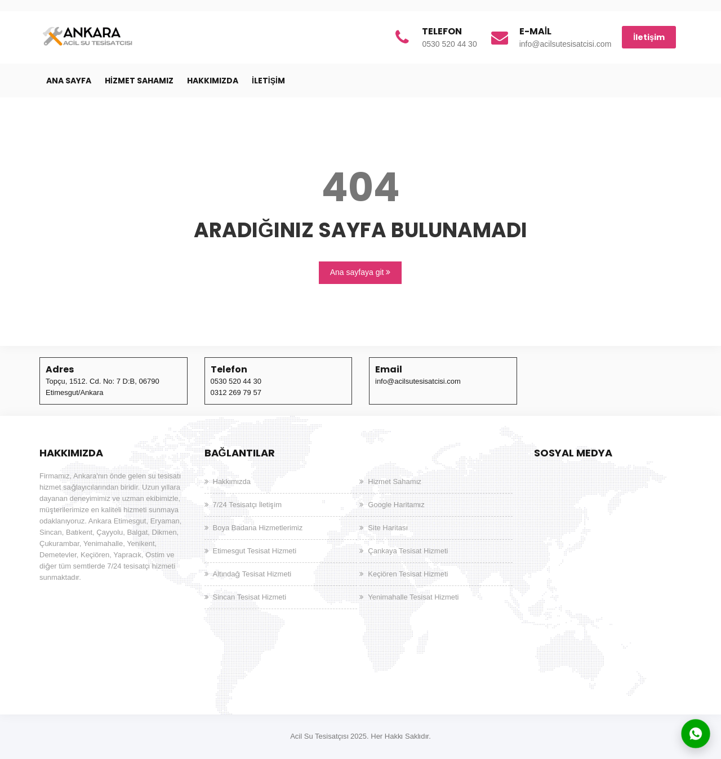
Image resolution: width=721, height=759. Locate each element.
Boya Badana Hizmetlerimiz (258, 527)
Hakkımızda (212, 80)
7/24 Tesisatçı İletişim (247, 504)
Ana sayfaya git (360, 272)
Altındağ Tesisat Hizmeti (252, 574)
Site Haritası (387, 527)
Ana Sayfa (68, 80)
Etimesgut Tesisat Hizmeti (255, 551)
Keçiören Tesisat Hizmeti (408, 574)
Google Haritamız (396, 504)
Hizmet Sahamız (139, 80)
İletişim (649, 37)
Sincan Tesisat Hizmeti (250, 597)
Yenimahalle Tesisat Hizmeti (413, 597)
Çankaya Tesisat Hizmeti (408, 551)
